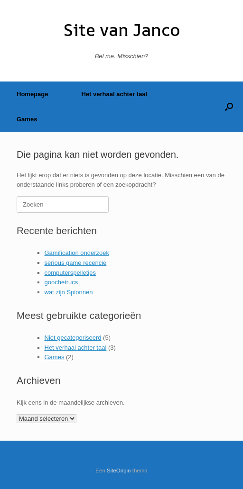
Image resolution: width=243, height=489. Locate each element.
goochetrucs (61, 282)
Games (27, 119)
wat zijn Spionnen (69, 292)
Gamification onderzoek (77, 252)
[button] (229, 107)
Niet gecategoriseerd (73, 337)
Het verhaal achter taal (114, 94)
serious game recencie (76, 262)
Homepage (32, 94)
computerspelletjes (70, 272)
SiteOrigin (119, 470)
